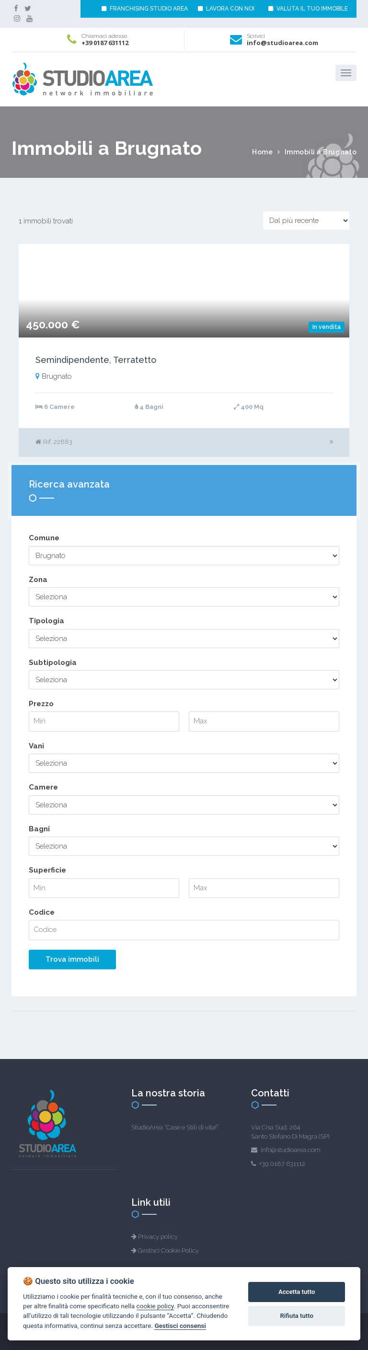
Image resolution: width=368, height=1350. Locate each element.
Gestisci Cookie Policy (168, 1250)
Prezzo (41, 703)
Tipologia (46, 621)
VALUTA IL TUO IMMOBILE (308, 8)
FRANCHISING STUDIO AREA (145, 8)
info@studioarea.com (282, 42)
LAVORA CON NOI (226, 8)
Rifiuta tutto (296, 1315)
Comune (44, 538)
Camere (43, 787)
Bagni (39, 829)
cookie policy (155, 1306)
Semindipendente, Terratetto (95, 360)
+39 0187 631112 (104, 42)
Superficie (47, 870)
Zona (38, 579)
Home (262, 152)
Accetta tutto (296, 1291)
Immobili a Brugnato (321, 152)
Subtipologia (53, 662)
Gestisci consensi (180, 1325)
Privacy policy (158, 1236)
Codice (42, 912)
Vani (36, 746)
